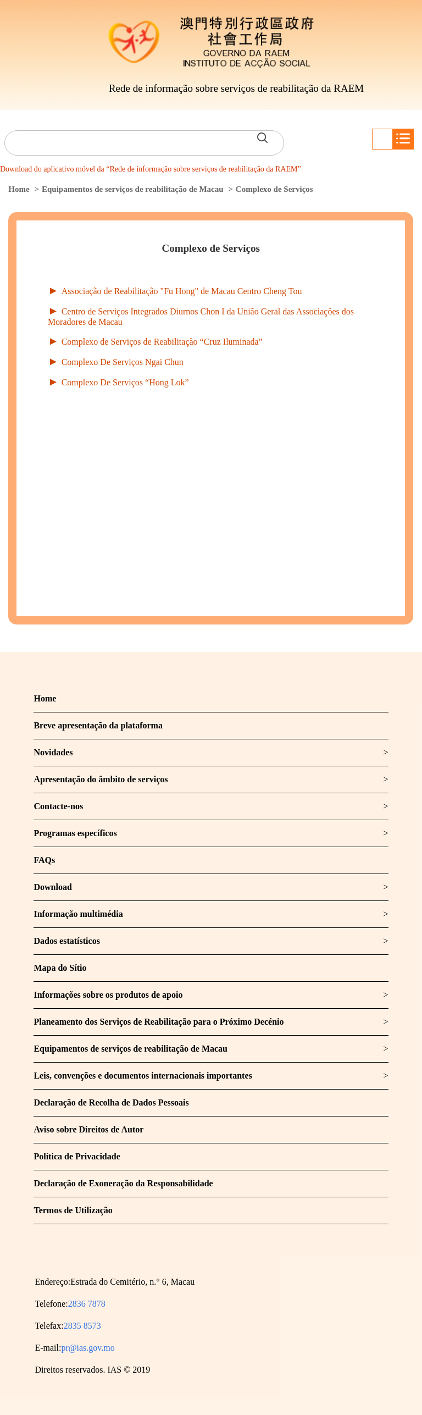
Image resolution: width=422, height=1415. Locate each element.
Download (52, 887)
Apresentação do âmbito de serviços (101, 779)
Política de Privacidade (77, 1156)
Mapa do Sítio (60, 967)
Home (18, 189)
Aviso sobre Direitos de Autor (88, 1129)
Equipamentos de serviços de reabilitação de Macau (133, 189)
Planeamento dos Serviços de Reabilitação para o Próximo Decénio (159, 1021)
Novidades (53, 752)
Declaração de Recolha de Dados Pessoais (111, 1102)
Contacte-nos (58, 806)
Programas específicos (75, 833)
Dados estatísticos (66, 941)
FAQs (44, 860)
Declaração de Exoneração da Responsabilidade (123, 1183)
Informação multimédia (78, 914)
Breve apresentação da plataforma (98, 725)
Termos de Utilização (73, 1210)
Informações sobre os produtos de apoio (108, 994)
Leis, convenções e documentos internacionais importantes (143, 1075)
